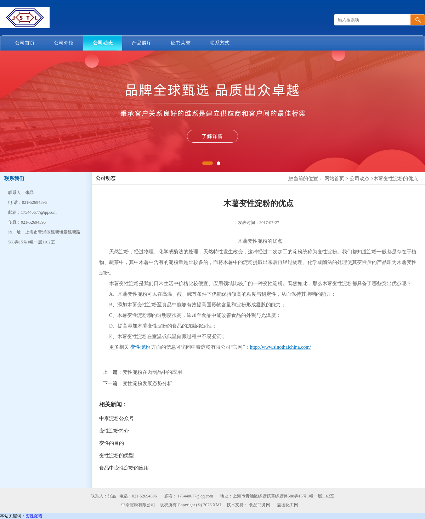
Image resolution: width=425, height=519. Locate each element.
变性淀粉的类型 (116, 455)
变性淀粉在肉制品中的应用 (152, 372)
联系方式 (220, 43)
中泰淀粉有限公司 (138, 504)
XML (217, 504)
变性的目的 (111, 443)
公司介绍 (64, 43)
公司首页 (25, 43)
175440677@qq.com (195, 496)
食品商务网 (259, 504)
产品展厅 (142, 43)
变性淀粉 (140, 347)
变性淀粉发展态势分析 (147, 383)
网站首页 (334, 178)
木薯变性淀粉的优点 (395, 178)
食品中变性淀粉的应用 (124, 468)
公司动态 (103, 43)
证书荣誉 (181, 43)
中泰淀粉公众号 (116, 418)
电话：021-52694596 (138, 496)
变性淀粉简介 (114, 431)
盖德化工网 (287, 504)
